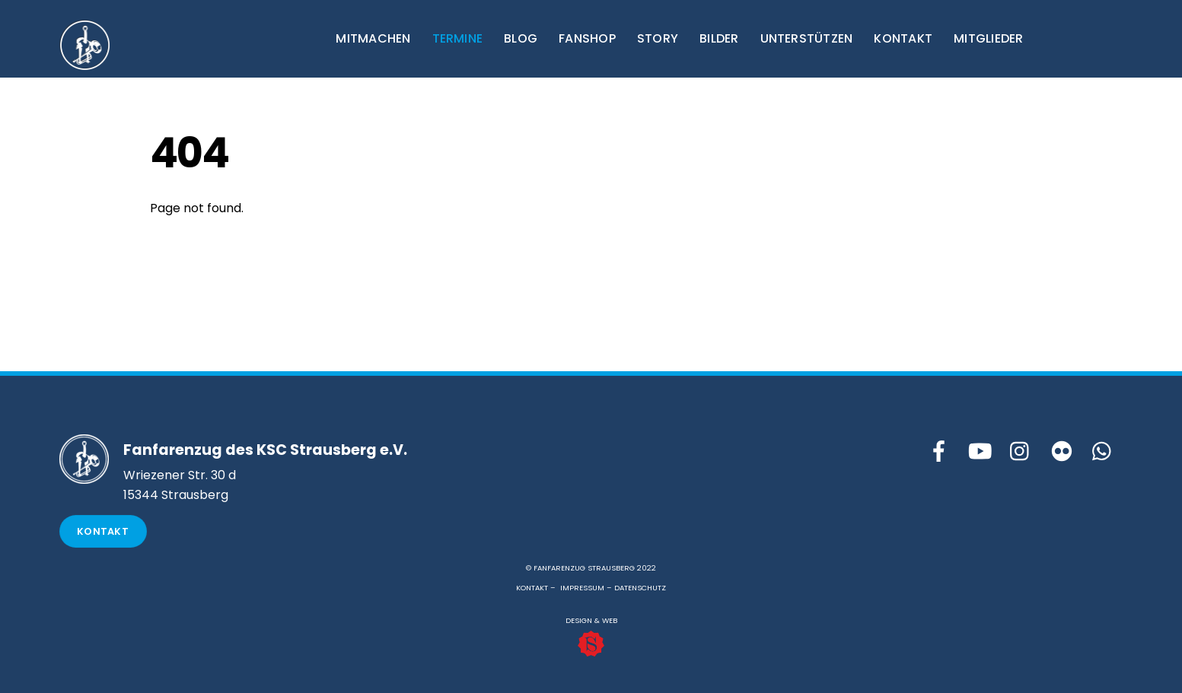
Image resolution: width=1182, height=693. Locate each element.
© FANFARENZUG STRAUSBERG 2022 (591, 568)
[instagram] (1020, 452)
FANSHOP (587, 38)
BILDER (718, 38)
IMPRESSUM (582, 588)
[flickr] (1061, 452)
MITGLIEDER (988, 38)
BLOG (520, 38)
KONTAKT (903, 38)
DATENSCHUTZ (640, 588)
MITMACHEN (373, 38)
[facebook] (938, 452)
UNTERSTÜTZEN (806, 38)
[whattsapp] (1103, 452)
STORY (657, 38)
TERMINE (457, 38)
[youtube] (979, 452)
